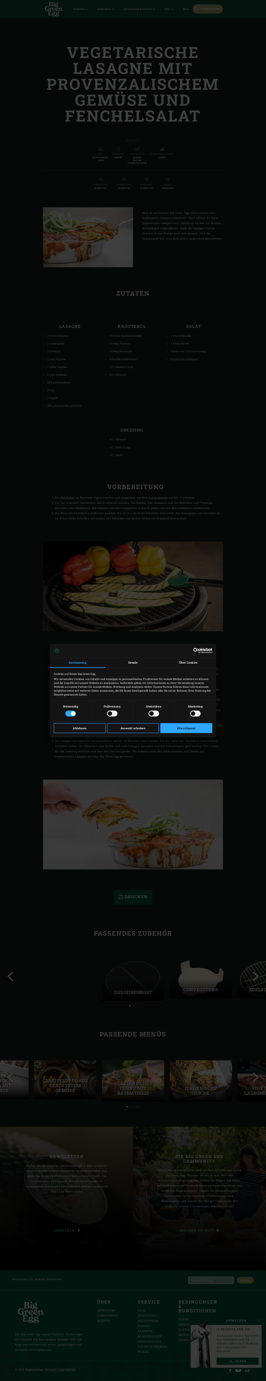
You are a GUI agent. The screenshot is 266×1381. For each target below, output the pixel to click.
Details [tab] (133, 662)
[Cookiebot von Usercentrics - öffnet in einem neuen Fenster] (196, 650)
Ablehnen (79, 728)
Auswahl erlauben (133, 728)
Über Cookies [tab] (188, 662)
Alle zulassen (186, 728)
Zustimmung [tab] (77, 662)
